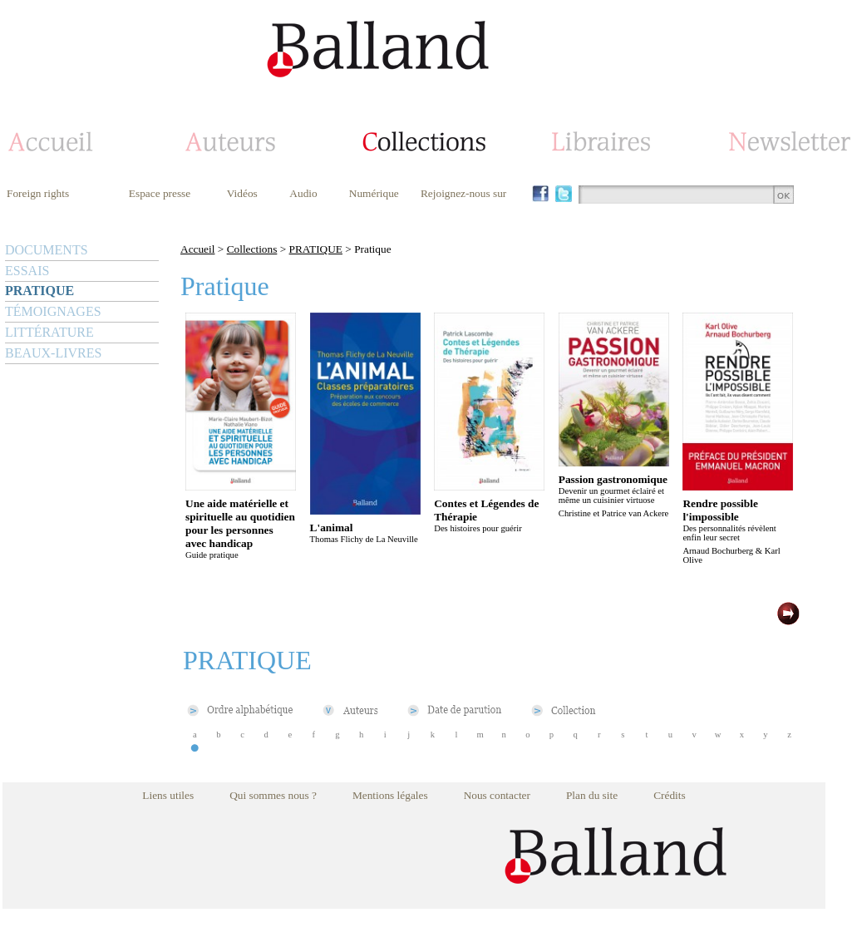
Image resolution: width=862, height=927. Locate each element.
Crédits (669, 795)
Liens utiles (168, 795)
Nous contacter (497, 795)
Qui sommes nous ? (273, 795)
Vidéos (242, 193)
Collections (252, 249)
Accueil (197, 249)
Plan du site (592, 795)
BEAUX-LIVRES (53, 353)
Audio (303, 193)
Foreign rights (38, 193)
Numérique (374, 193)
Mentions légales (390, 795)
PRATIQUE (39, 291)
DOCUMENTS (46, 250)
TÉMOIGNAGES (53, 311)
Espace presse (159, 193)
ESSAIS (27, 271)
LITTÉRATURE (49, 332)
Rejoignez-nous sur (463, 193)
